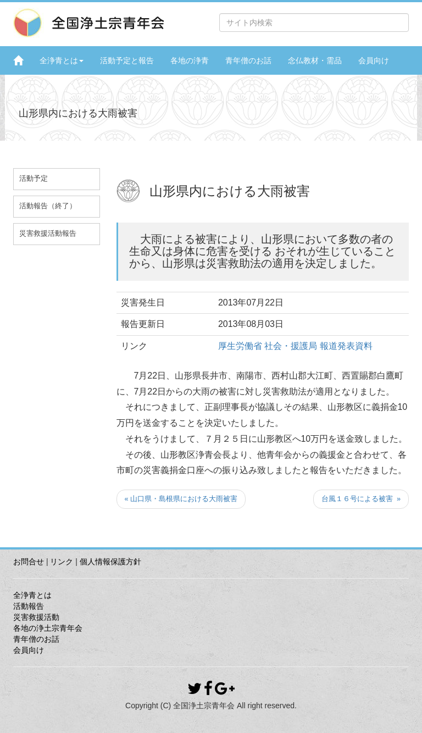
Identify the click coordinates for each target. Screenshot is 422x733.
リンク (61, 561)
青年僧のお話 (248, 60)
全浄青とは (62, 60)
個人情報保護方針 (110, 561)
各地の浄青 (189, 60)
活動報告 (28, 606)
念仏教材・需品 (315, 60)
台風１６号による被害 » (361, 499)
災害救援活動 (36, 617)
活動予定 (33, 178)
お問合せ (28, 561)
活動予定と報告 (127, 60)
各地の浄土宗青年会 (47, 628)
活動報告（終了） (47, 206)
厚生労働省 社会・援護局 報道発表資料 (295, 346)
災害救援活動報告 (47, 233)
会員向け (373, 60)
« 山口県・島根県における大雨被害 (181, 499)
